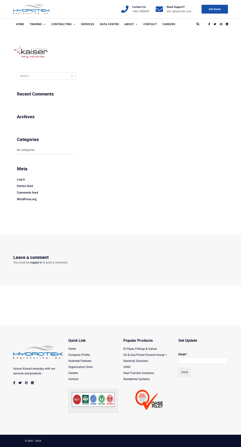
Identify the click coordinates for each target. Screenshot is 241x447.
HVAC (127, 367)
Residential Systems (136, 379)
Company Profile (79, 355)
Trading (38, 24)
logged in (36, 262)
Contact (150, 24)
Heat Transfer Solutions (138, 373)
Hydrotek (47, 440)
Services (87, 24)
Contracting (63, 24)
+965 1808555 (140, 11)
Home (20, 24)
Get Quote (215, 9)
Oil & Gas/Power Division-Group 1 (145, 355)
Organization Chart (80, 367)
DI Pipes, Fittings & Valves (140, 349)
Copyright (18, 440)
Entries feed (25, 186)
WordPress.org (27, 199)
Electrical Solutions (135, 361)
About (131, 24)
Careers (168, 24)
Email (183, 354)
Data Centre (109, 24)
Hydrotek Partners (79, 361)
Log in (21, 179)
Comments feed (27, 192)
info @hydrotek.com (179, 11)
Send (184, 372)
